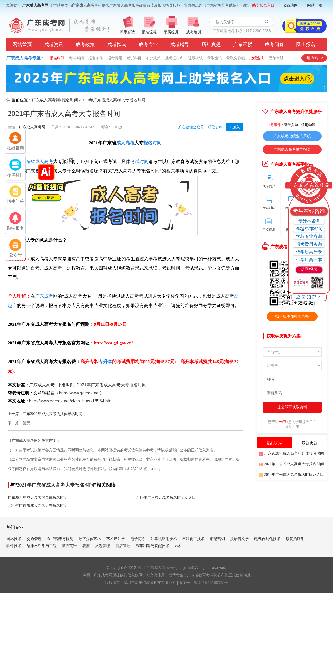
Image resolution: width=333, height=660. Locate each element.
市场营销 (217, 539)
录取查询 (214, 58)
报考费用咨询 (309, 244)
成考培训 (193, 32)
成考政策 (85, 44)
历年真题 (211, 44)
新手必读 (127, 32)
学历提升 (171, 32)
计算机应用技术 (164, 539)
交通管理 (34, 539)
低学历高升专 (309, 252)
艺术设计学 (115, 539)
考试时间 (76, 58)
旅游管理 (102, 545)
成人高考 (125, 142)
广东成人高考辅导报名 (292, 149)
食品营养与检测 (60, 539)
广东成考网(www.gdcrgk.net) (170, 567)
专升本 (105, 361)
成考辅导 (179, 44)
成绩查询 (256, 58)
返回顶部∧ (309, 297)
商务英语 (69, 545)
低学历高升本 (309, 259)
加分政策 (153, 58)
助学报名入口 (263, 5)
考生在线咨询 (309, 211)
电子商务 (137, 539)
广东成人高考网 (35, 5)
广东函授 (242, 44)
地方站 (315, 58)
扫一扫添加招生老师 (292, 316)
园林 (178, 545)
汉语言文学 (239, 539)
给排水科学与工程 (42, 545)
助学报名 (309, 269)
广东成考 (44, 296)
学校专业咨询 (309, 236)
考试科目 (134, 58)
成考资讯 (53, 44)
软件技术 (13, 545)
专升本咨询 (309, 221)
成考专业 (148, 44)
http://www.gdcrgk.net (79, 393)
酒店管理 (122, 545)
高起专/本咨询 (309, 228)
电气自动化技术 (267, 539)
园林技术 (13, 539)
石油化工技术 (193, 539)
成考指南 (116, 44)
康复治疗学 (295, 539)
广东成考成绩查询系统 (292, 136)
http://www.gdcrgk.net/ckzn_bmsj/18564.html (71, 401)
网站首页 (22, 44)
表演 (86, 545)
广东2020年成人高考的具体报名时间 (38, 498)
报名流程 (149, 32)
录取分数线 (235, 58)
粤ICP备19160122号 (211, 582)
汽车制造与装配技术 (152, 545)
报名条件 (95, 58)
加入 (234, 127)
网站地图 (314, 5)
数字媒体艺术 (90, 539)
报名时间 (57, 58)
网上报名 (305, 44)
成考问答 (274, 44)
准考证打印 (174, 58)
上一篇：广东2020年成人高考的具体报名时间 (45, 414)
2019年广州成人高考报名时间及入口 (166, 498)
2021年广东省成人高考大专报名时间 (113, 100)
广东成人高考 (42, 385)
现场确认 (195, 58)
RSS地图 (291, 5)
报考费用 (114, 58)
